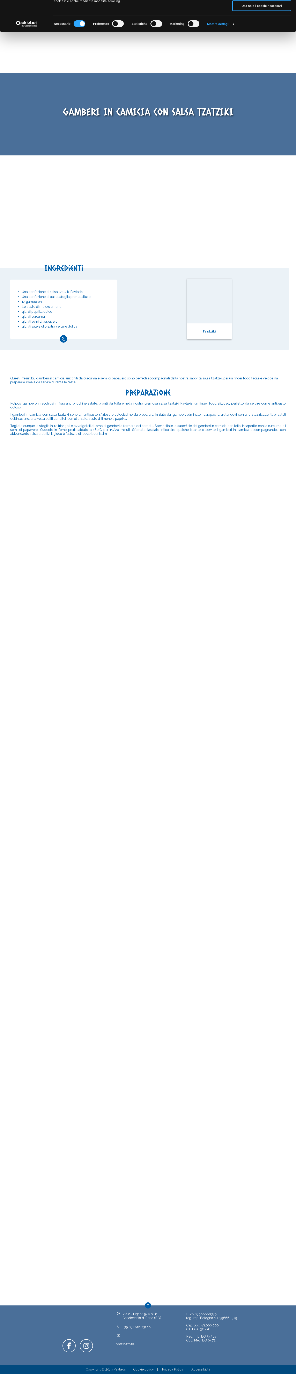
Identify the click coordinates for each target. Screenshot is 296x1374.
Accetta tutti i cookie (262, 10)
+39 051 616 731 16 (137, 1333)
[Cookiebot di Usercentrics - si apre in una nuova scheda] (27, 53)
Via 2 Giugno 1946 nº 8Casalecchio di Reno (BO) (142, 1322)
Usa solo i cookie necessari (262, 34)
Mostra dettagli (218, 52)
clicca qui (190, 20)
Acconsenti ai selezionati (261, 22)
